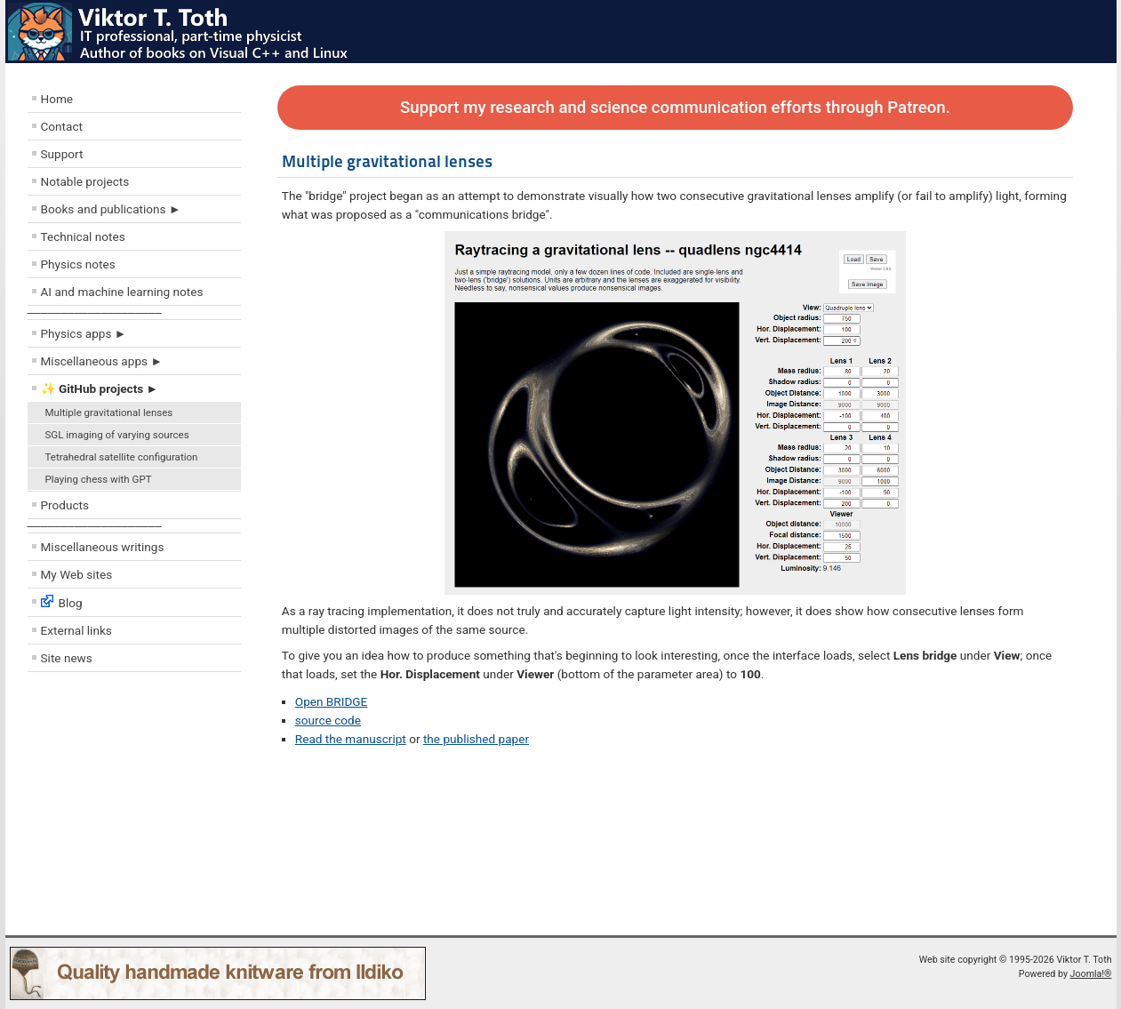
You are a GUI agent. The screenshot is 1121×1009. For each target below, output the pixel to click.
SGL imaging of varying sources (117, 434)
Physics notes (78, 264)
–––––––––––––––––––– (95, 312)
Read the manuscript (350, 739)
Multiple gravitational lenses (109, 412)
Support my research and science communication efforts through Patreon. (675, 107)
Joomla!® (1091, 974)
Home (57, 99)
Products (65, 505)
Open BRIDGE (331, 701)
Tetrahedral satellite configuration (121, 457)
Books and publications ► (111, 209)
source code (328, 720)
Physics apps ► (84, 333)
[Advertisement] (134, 808)
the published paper (476, 739)
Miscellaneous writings (102, 547)
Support (62, 154)
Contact (62, 126)
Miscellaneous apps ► (102, 361)
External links (76, 630)
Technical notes (83, 236)
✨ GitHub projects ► (100, 388)
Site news (66, 658)
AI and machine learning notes (122, 291)
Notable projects (85, 181)
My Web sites (77, 574)
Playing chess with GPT (98, 479)
